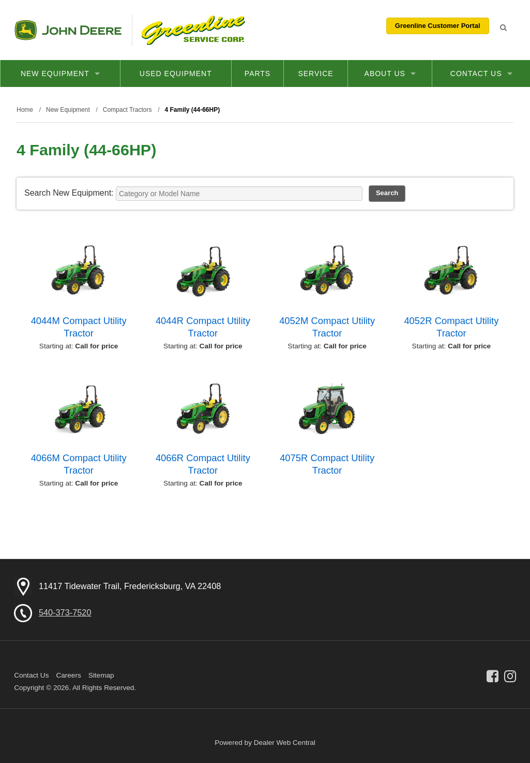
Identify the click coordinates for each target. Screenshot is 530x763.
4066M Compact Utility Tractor (79, 464)
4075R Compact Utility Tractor (327, 464)
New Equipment (60, 73)
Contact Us (481, 73)
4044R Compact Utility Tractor (203, 327)
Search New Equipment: (69, 192)
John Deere (68, 30)
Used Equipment (176, 73)
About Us (390, 73)
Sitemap (101, 675)
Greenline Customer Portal (437, 26)
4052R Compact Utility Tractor (451, 327)
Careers (68, 675)
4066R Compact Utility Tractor (203, 464)
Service (315, 73)
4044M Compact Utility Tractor (79, 327)
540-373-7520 (65, 612)
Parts (257, 73)
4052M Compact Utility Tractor (327, 327)
